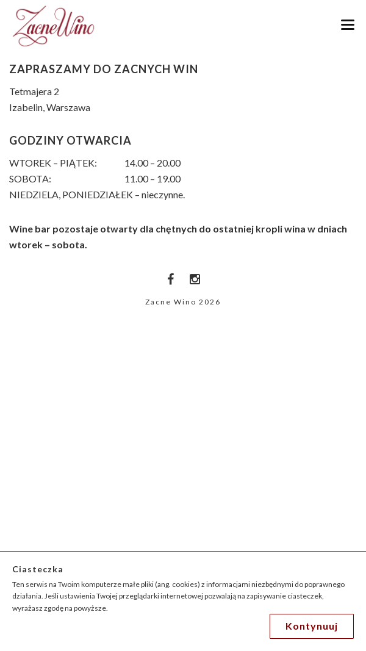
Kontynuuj (311, 625)
